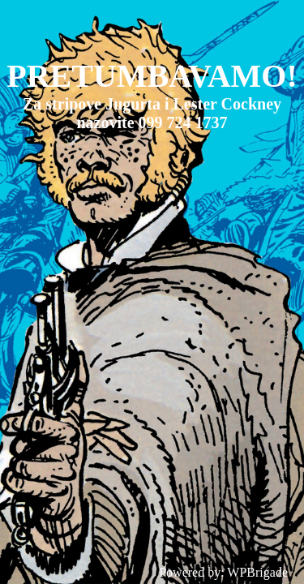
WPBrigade (257, 572)
